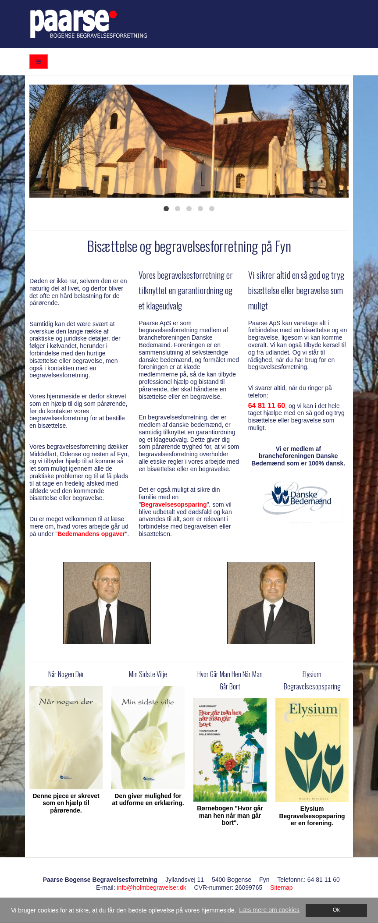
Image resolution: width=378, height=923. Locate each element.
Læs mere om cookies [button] (269, 909)
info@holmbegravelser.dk (151, 887)
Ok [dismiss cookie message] (336, 910)
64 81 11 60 (266, 405)
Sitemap (281, 887)
